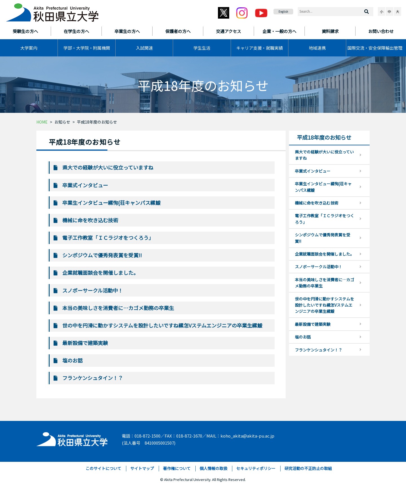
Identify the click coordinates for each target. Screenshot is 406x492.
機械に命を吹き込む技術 (90, 220)
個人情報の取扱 (213, 468)
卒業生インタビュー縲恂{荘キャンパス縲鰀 (111, 202)
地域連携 (317, 48)
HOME (42, 122)
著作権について (177, 468)
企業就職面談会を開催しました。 (100, 272)
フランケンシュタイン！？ (92, 377)
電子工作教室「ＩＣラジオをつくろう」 (108, 237)
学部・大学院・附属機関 (86, 48)
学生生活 (201, 48)
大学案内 (28, 48)
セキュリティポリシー (255, 468)
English (283, 11)
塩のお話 (72, 360)
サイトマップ (142, 468)
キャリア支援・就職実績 (259, 48)
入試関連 (144, 48)
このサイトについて (103, 468)
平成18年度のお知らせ (97, 122)
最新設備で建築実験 (85, 342)
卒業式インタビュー (85, 185)
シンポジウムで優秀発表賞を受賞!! (102, 255)
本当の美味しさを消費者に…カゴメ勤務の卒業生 (118, 307)
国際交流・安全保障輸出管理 (374, 48)
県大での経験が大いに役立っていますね (107, 167)
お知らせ (62, 122)
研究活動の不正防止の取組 (308, 468)
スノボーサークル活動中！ (92, 290)
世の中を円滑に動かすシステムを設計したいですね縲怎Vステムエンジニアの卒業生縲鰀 (162, 325)
